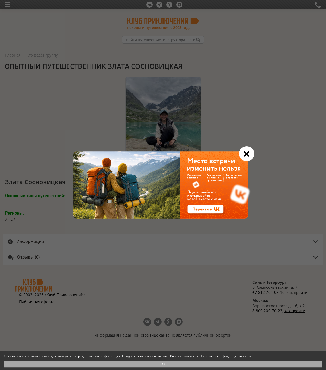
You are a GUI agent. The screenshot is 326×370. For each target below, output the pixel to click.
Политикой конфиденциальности (225, 356)
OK (163, 364)
